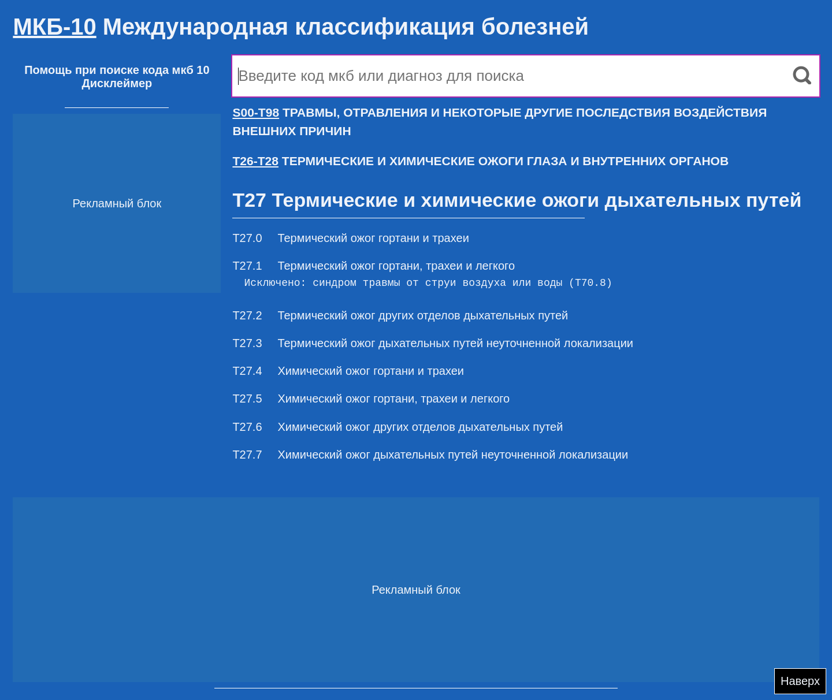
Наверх (800, 681)
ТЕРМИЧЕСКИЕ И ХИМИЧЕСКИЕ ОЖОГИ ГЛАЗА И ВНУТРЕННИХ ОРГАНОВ (480, 160)
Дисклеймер (116, 83)
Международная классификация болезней (301, 26)
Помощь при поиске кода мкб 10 (116, 70)
